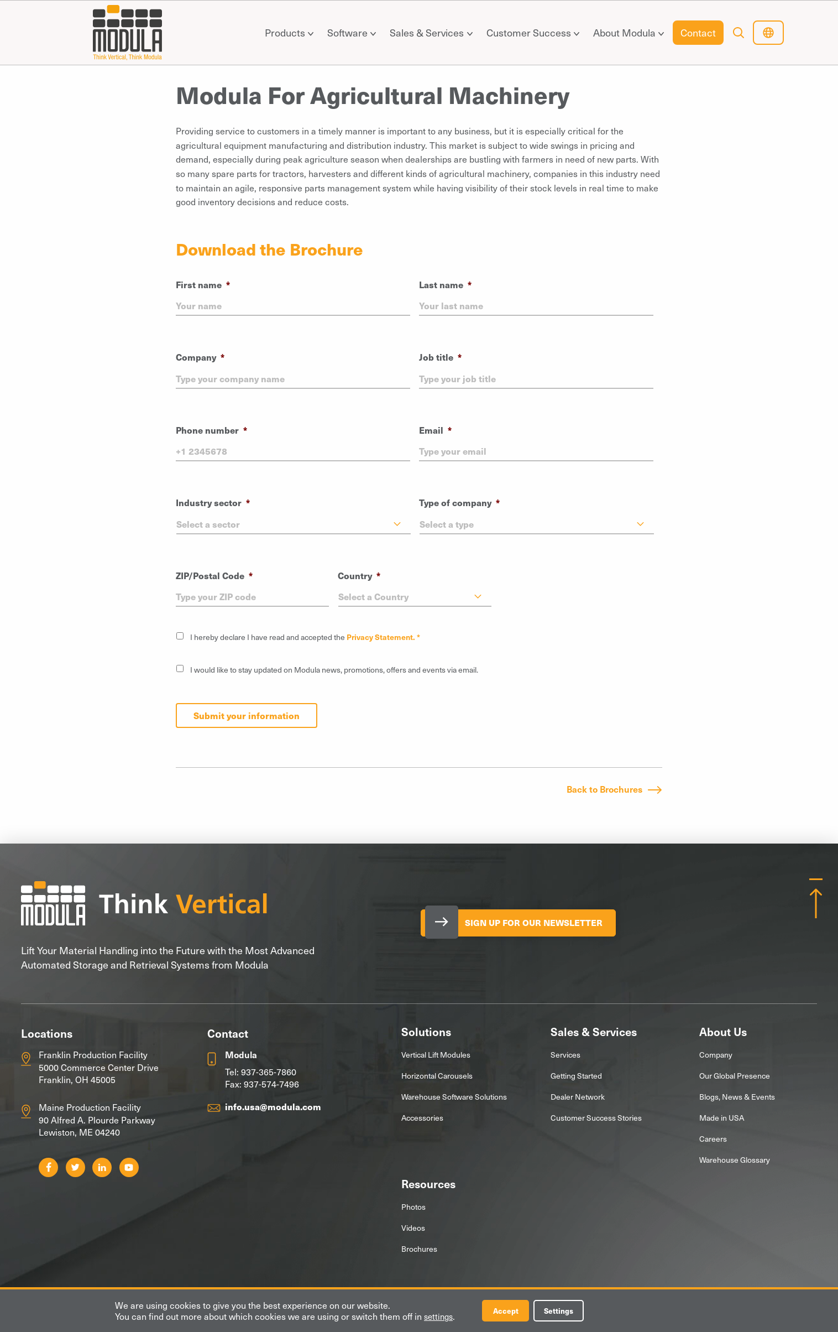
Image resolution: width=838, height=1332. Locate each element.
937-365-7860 (268, 1070)
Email (435, 430)
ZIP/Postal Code (214, 575)
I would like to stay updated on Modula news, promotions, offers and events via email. (334, 669)
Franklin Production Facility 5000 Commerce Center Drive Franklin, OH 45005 (99, 1066)
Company (200, 357)
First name (203, 284)
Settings (567, 1310)
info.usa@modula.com (273, 1105)
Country (359, 575)
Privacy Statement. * (383, 637)
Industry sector (213, 502)
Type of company (459, 502)
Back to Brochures (604, 787)
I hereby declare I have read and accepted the (305, 637)
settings (439, 1315)
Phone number (211, 430)
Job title (440, 357)
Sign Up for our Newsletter (544, 922)
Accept (510, 1310)
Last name (445, 284)
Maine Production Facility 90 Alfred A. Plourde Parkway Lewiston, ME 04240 (97, 1119)
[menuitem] (286, 33)
